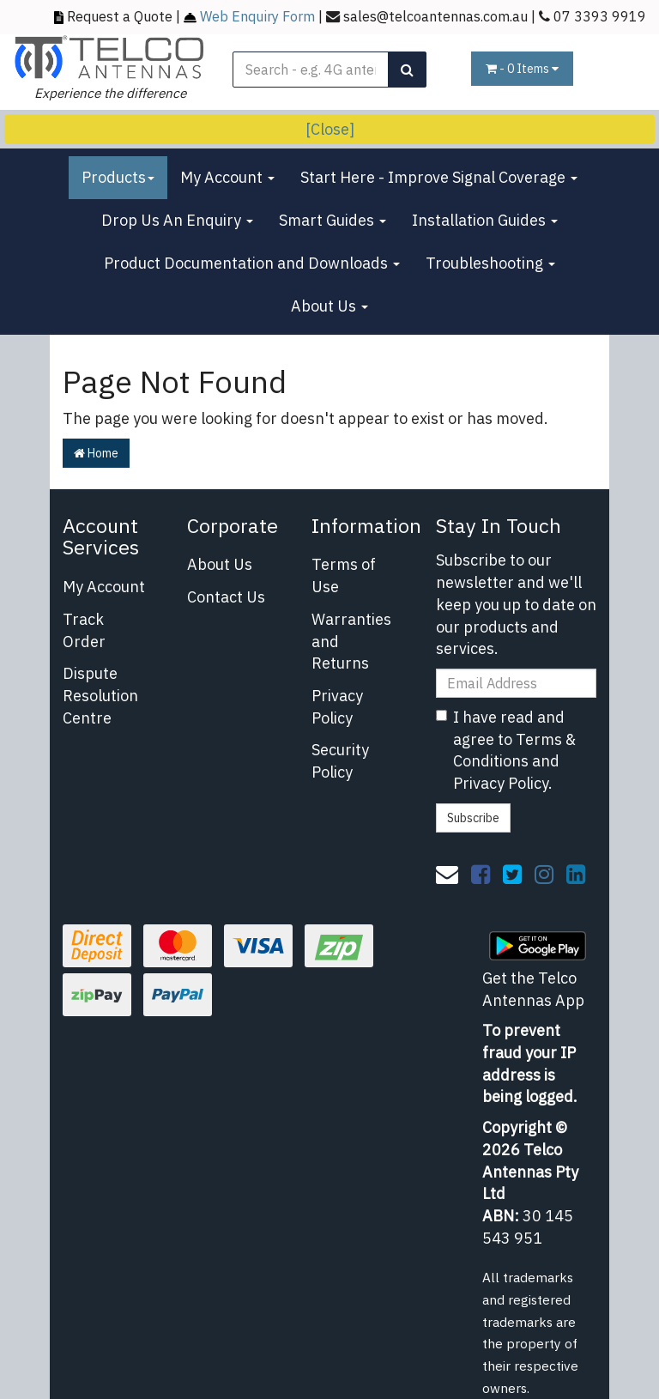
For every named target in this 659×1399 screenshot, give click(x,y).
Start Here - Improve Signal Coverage (438, 177)
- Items (522, 68)
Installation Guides (485, 220)
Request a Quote (119, 16)
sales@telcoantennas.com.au (435, 16)
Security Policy (340, 761)
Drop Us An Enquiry (177, 220)
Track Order (84, 630)
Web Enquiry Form (257, 16)
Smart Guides (332, 220)
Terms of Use (343, 575)
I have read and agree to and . (506, 750)
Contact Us (226, 597)
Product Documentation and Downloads (252, 263)
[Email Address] (516, 683)
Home (96, 453)
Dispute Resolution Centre (100, 695)
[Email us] (447, 873)
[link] (480, 873)
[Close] (329, 129)
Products (118, 177)
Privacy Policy (337, 707)
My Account (227, 177)
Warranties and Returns (351, 641)
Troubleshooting (490, 263)
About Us (329, 306)
